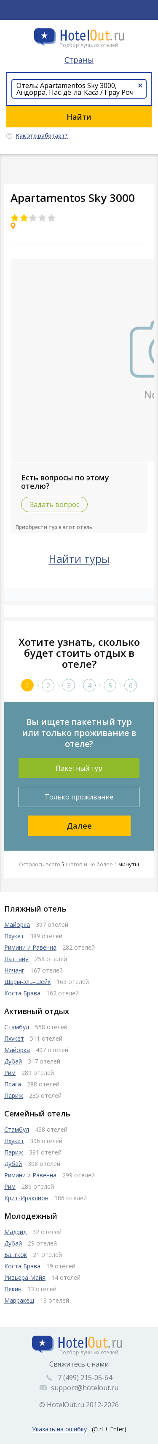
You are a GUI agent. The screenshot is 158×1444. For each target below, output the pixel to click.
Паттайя (16, 959)
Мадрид (15, 1232)
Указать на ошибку (59, 1429)
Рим (10, 1073)
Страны (79, 60)
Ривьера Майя (25, 1277)
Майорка (17, 924)
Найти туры (79, 558)
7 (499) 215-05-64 (85, 1377)
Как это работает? (42, 136)
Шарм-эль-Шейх (27, 982)
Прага (12, 1084)
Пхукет (14, 936)
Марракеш (19, 1300)
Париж (13, 1095)
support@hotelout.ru (84, 1387)
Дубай (13, 1061)
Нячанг (14, 970)
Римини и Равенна (30, 947)
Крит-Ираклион (26, 1198)
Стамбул (16, 1027)
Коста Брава (22, 993)
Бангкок (15, 1255)
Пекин (12, 1289)
